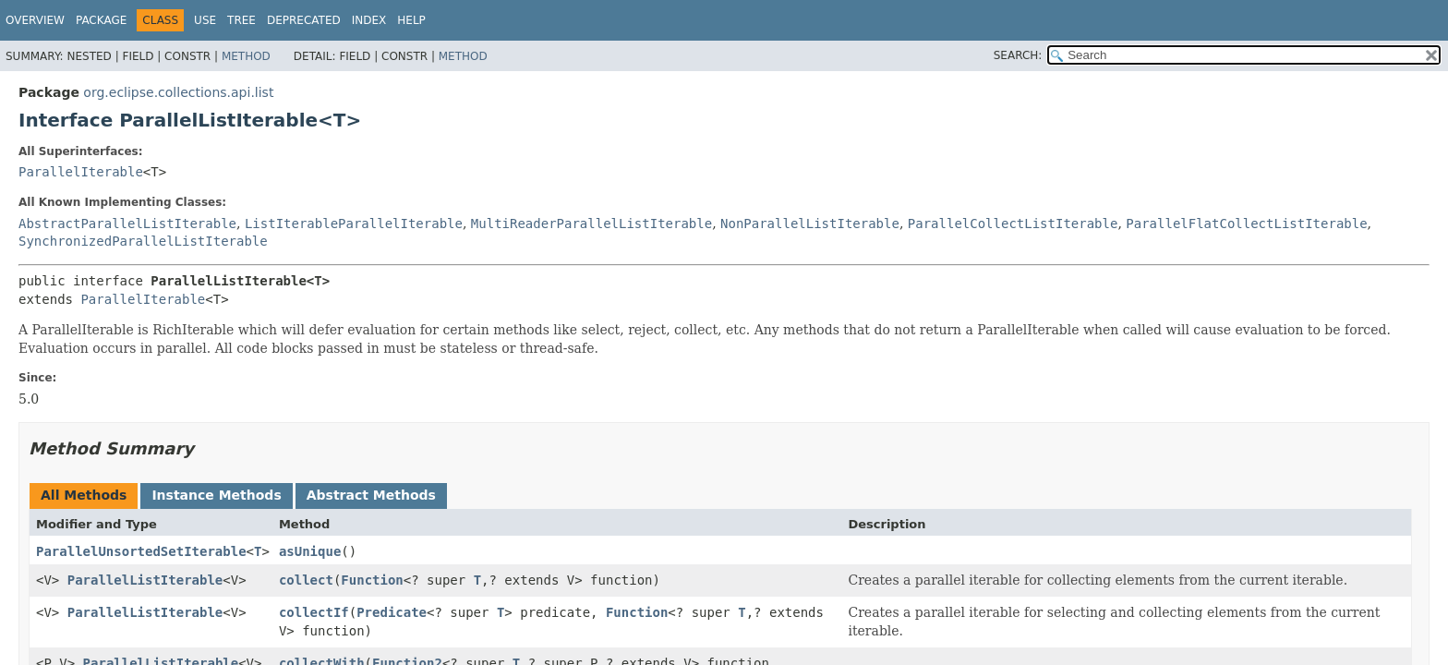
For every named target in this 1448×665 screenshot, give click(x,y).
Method (246, 56)
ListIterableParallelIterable (354, 223)
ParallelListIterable (145, 580)
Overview (35, 20)
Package (101, 20)
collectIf (314, 612)
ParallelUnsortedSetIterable (141, 551)
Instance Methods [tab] (216, 495)
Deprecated (304, 20)
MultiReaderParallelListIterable (591, 223)
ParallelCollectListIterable (1013, 223)
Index (369, 20)
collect (306, 580)
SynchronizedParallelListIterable (143, 241)
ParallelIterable (80, 171)
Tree (241, 20)
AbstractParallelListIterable (127, 223)
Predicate (391, 612)
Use (205, 20)
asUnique (310, 551)
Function (372, 580)
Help (411, 20)
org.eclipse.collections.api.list (178, 92)
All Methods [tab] (84, 495)
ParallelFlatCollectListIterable (1246, 223)
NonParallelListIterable (809, 223)
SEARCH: (1018, 55)
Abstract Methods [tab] (371, 495)
